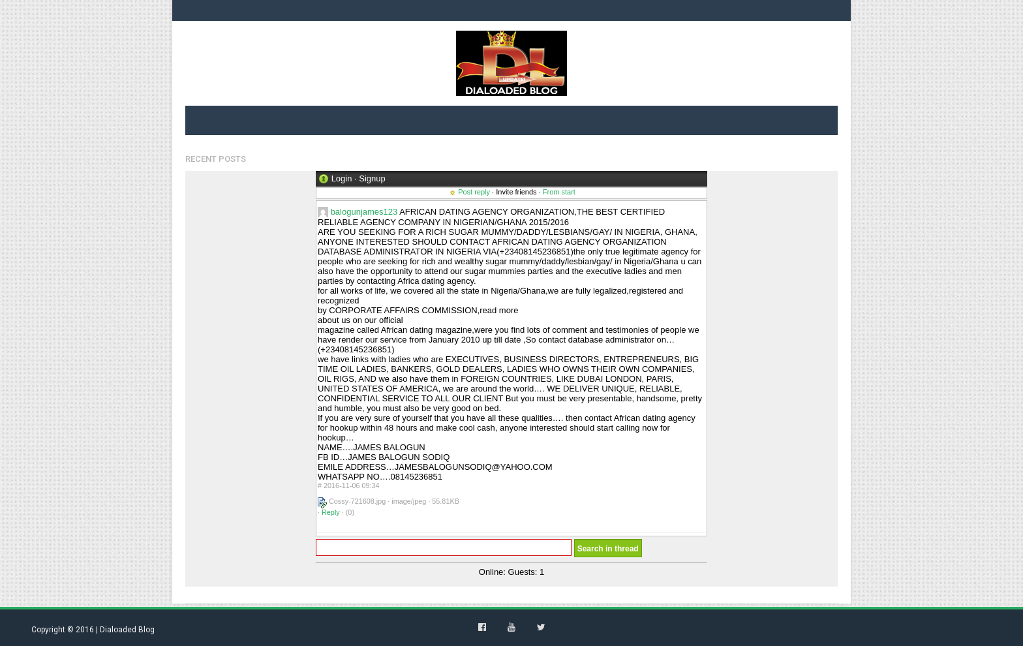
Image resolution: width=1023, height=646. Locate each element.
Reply (331, 512)
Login (341, 178)
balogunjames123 (364, 212)
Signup (372, 178)
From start (559, 192)
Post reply (474, 192)
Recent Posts (215, 159)
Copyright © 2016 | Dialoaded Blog (93, 629)
